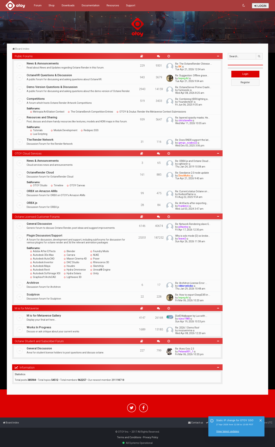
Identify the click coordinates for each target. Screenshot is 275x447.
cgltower (183, 163)
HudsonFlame (186, 194)
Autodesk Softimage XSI (45, 273)
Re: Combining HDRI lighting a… (192, 99)
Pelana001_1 (185, 351)
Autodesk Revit (40, 269)
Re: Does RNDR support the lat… (192, 140)
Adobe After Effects (43, 251)
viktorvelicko (185, 285)
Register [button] (245, 82)
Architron (33, 282)
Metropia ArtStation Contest (47, 111)
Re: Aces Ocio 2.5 (184, 348)
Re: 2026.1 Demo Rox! (187, 327)
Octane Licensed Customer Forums (37, 216)
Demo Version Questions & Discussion (52, 87)
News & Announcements (43, 63)
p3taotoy (183, 226)
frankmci (183, 206)
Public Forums (24, 56)
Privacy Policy (150, 437)
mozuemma (185, 330)
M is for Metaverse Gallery (44, 315)
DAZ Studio (71, 262)
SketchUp (97, 266)
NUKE (94, 255)
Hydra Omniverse (75, 269)
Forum (38, 5)
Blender (69, 251)
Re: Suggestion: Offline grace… (192, 75)
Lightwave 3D (73, 277)
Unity (94, 273)
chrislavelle (185, 120)
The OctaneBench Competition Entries (90, 111)
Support (130, 5)
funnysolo (183, 90)
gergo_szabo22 (187, 142)
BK (180, 66)
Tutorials (36, 130)
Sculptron (33, 294)
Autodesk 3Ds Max (42, 255)
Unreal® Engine (100, 269)
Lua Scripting (38, 134)
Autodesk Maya (40, 266)
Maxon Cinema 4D (75, 258)
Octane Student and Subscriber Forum (39, 341)
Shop (52, 5)
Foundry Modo (99, 251)
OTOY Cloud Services (28, 153)
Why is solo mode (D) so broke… (192, 235)
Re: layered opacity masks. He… (192, 117)
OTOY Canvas (76, 185)
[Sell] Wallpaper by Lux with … (191, 315)
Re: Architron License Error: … (191, 283)
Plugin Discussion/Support (44, 235)
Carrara (69, 255)
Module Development (64, 130)
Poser (95, 258)
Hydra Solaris (72, 273)
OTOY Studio (38, 185)
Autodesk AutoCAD (42, 258)
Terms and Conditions (129, 437)
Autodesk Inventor (41, 262)
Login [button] (245, 74)
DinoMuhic (184, 175)
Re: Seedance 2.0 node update (192, 172)
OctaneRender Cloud (40, 172)
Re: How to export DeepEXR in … (192, 294)
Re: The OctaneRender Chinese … (193, 63)
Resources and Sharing (42, 117)
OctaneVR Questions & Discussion (49, 75)
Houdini (69, 266)
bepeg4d (183, 78)
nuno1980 (184, 318)
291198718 (118, 380)
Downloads (68, 5)
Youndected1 (185, 101)
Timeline (57, 185)
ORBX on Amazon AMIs (42, 191)
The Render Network (40, 139)
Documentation (90, 5)
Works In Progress (39, 327)
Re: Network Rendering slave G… (192, 224)
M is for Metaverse (27, 308)
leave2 (182, 238)
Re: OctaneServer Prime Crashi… (193, 87)
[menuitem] (244, 5)
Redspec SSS (90, 130)
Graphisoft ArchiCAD (43, 277)
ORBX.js (32, 203)
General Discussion (39, 223)
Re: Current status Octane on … (192, 191)
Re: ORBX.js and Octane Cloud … (192, 161)
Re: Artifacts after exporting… (191, 203)
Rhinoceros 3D (99, 262)
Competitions (36, 98)
